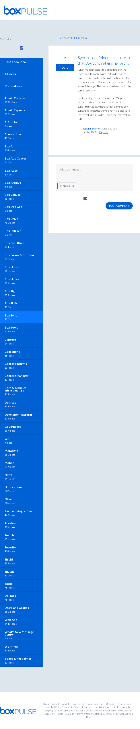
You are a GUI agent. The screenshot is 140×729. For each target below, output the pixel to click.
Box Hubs (11, 267)
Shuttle (9, 571)
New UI (9, 475)
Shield (9, 559)
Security (10, 547)
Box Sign (10, 291)
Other (9, 499)
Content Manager (17, 375)
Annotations (13, 134)
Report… (103, 132)
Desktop (10, 402)
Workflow (11, 646)
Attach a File (68, 186)
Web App (11, 619)
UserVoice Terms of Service (119, 703)
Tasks (8, 583)
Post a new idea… (16, 61)
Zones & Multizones (18, 658)
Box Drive (11, 218)
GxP (7, 438)
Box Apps (11, 170)
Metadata (11, 450)
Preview (10, 523)
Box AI (9, 146)
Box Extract (13, 231)
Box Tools (11, 327)
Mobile (9, 462)
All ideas (10, 74)
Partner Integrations (18, 511)
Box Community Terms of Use (73, 707)
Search (9, 535)
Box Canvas (13, 194)
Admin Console (15, 98)
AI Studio (11, 122)
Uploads (10, 595)
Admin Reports (15, 110)
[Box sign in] (85, 198)
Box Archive (13, 182)
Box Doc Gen (13, 206)
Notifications (13, 487)
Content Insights (16, 363)
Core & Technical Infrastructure (16, 389)
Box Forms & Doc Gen (19, 255)
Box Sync (11, 315)
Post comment (119, 205)
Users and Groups (17, 607)
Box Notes (12, 279)
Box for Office (14, 243)
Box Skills (11, 303)
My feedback (13, 86)
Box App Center (15, 158)
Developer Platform (18, 414)
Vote (65, 67)
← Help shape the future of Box (71, 37)
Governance (13, 426)
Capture (10, 339)
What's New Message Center (19, 633)
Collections (12, 351)
